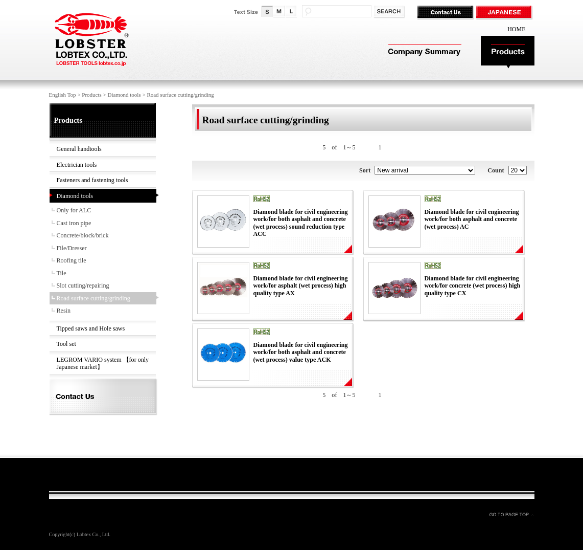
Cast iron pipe (74, 223)
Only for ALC (74, 210)
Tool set (66, 343)
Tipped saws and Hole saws (91, 328)
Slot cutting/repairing (83, 285)
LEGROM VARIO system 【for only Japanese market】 (103, 363)
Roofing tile (71, 260)
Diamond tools (124, 95)
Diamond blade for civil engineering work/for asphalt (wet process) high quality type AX (300, 286)
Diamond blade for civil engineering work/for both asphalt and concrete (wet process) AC (472, 219)
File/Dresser (72, 248)
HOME (516, 29)
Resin (64, 310)
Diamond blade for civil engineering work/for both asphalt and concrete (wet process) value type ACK (300, 352)
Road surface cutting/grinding (93, 298)
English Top (62, 95)
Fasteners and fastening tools (92, 180)
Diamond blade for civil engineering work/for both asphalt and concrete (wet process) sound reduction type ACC (300, 223)
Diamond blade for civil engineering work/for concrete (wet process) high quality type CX (473, 286)
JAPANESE (505, 12)
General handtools (79, 148)
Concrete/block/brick (83, 235)
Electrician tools (77, 164)
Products (507, 52)
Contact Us (446, 12)
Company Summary (423, 52)
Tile (61, 273)
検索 (390, 12)
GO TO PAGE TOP (511, 514)
